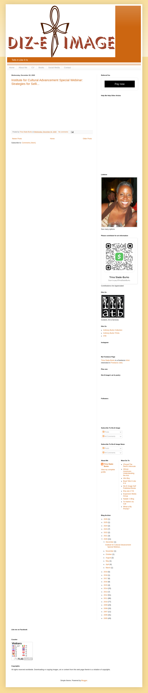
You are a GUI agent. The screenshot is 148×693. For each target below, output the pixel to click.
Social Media (54, 67)
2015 (106, 585)
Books (41, 67)
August (109, 558)
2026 (106, 519)
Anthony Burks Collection (112, 330)
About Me (23, 67)
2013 (106, 592)
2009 (106, 605)
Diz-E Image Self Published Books (129, 487)
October (109, 554)
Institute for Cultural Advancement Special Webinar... (118, 546)
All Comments (109, 436)
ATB (104, 336)
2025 (106, 522)
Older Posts (87, 139)
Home (11, 67)
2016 (106, 582)
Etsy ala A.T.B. (128, 491)
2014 (106, 588)
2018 (106, 575)
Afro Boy (126, 478)
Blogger (84, 681)
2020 (106, 539)
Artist (128, 360)
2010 (106, 602)
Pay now (120, 84)
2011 (106, 598)
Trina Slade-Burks (108, 360)
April (108, 564)
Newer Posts (17, 139)
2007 (106, 612)
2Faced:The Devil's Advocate (129, 465)
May (107, 561)
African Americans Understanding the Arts (128, 472)
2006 (106, 615)
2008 (106, 608)
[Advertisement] (117, 388)
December (110, 542)
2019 (106, 572)
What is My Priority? (127, 508)
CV (32, 67)
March (108, 568)
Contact (67, 67)
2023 (106, 529)
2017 (106, 578)
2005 (106, 618)
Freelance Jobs (117, 363)
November (110, 551)
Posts (106, 432)
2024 (106, 526)
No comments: (63, 132)
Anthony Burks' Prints (111, 333)
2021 (106, 536)
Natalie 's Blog (128, 499)
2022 (106, 532)
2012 (106, 595)
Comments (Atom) (29, 143)
